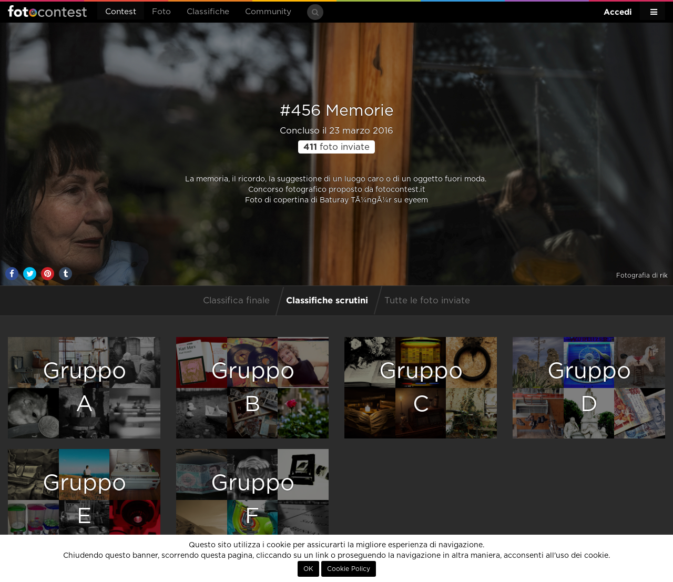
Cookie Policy (348, 569)
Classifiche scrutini (327, 300)
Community (268, 12)
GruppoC (421, 387)
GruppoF (252, 499)
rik (664, 275)
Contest (120, 12)
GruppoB (252, 387)
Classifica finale (236, 301)
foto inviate (336, 147)
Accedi (618, 11)
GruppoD (589, 387)
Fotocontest (47, 11)
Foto (161, 12)
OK (308, 569)
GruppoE (84, 499)
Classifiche (208, 12)
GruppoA (84, 387)
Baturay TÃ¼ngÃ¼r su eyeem (374, 200)
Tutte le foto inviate (427, 301)
